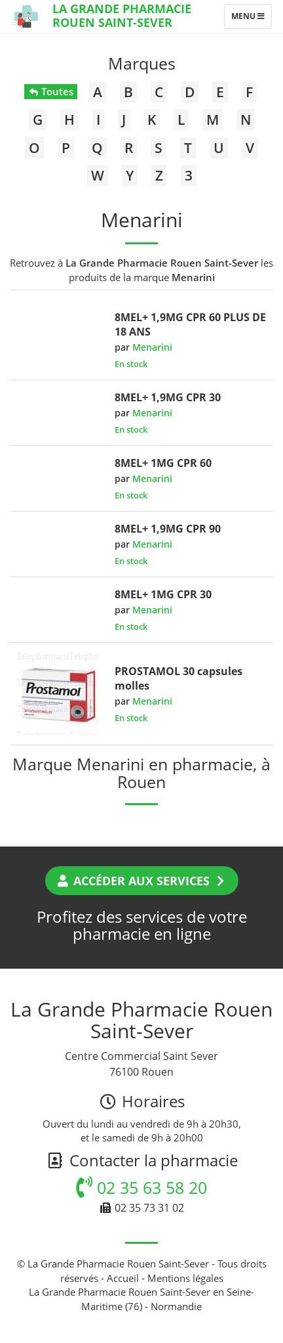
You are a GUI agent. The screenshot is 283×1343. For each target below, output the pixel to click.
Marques (142, 63)
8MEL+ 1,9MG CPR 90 (168, 528)
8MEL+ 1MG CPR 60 (163, 463)
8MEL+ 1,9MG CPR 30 (168, 397)
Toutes (50, 91)
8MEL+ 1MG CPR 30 (163, 594)
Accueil (123, 1278)
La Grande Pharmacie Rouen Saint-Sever (121, 15)
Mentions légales (185, 1278)
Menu (251, 19)
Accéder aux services (142, 881)
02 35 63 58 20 (141, 1187)
